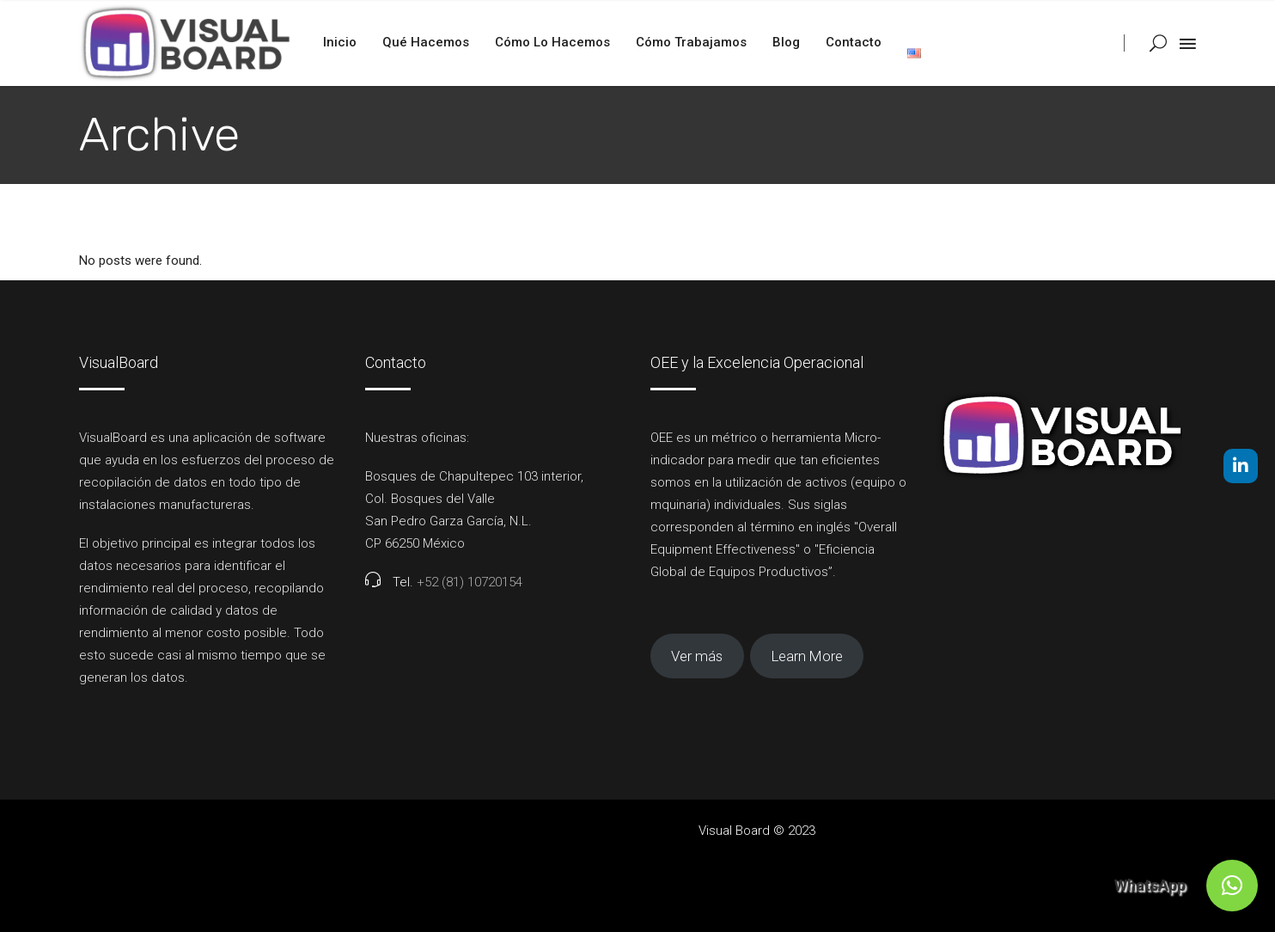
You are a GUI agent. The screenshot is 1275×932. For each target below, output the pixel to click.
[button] (1232, 885)
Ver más (697, 656)
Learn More (807, 656)
